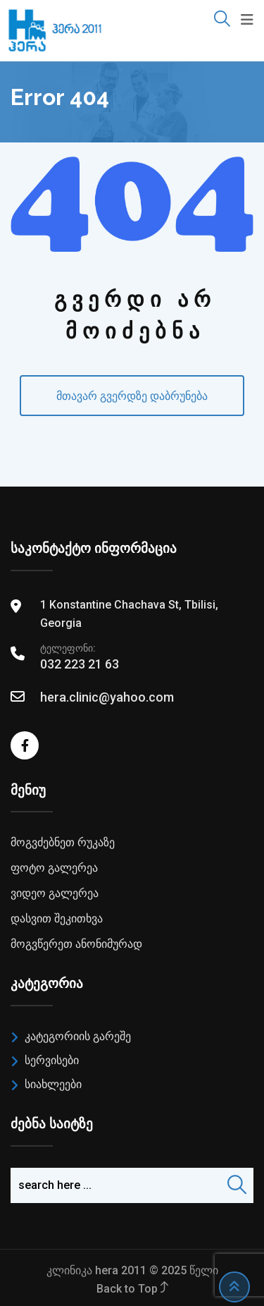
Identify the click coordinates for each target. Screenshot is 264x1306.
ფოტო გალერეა (54, 867)
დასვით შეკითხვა (57, 918)
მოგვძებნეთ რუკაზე (63, 842)
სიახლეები (53, 1084)
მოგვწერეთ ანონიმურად (76, 944)
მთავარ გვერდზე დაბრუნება (132, 396)
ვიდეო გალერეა (55, 893)
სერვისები (52, 1060)
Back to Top (132, 1288)
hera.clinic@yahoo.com (107, 697)
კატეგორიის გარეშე (78, 1036)
